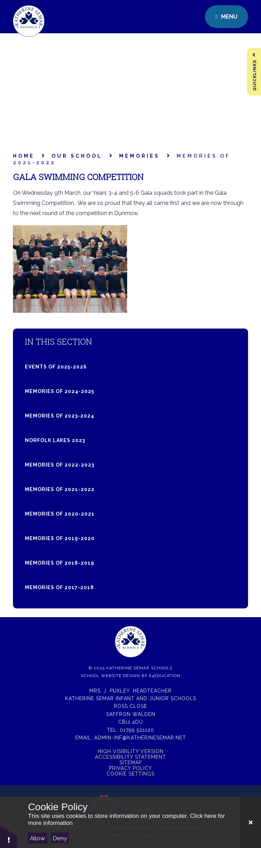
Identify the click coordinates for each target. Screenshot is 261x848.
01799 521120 (137, 730)
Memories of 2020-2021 (60, 514)
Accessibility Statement (130, 757)
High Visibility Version (131, 751)
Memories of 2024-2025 (59, 391)
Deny (60, 838)
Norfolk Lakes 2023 (55, 440)
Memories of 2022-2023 (59, 465)
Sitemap (130, 762)
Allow (37, 838)
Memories (139, 156)
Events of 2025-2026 (56, 367)
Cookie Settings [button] (130, 774)
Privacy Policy (130, 768)
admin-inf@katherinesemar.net (140, 737)
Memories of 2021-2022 (60, 489)
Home (24, 156)
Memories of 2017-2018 (59, 587)
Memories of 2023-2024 (59, 416)
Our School (76, 156)
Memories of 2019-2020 (60, 538)
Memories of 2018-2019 (59, 563)
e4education (164, 675)
